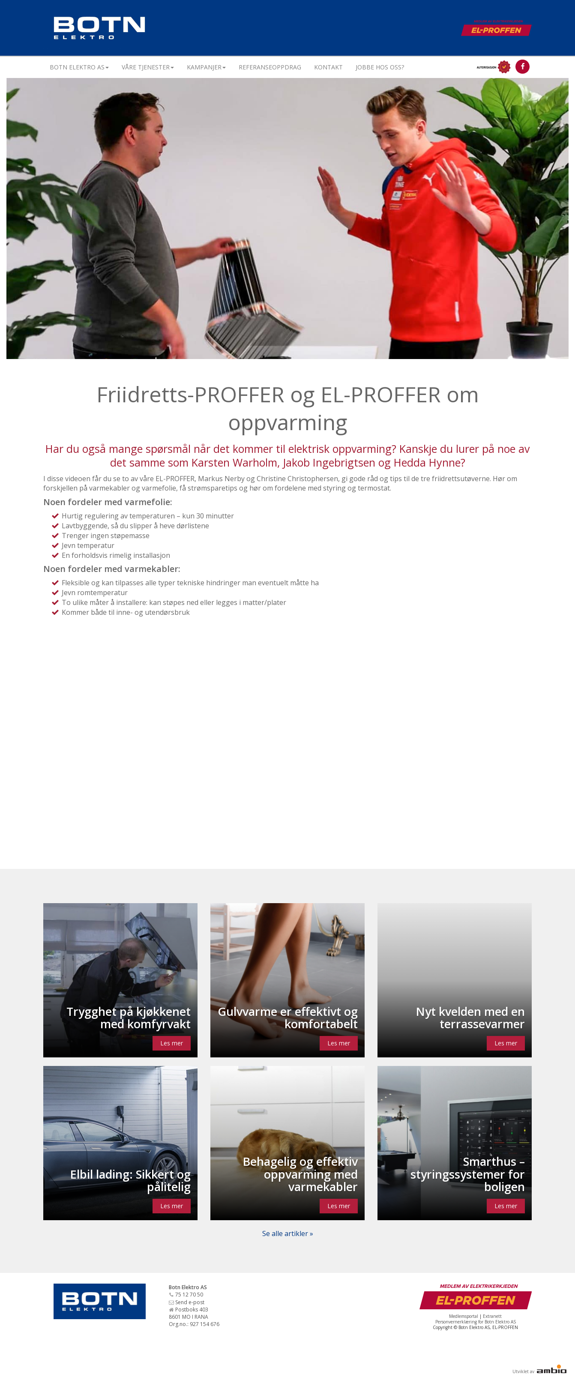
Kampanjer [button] (206, 67)
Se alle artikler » (287, 1233)
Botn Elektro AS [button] (79, 67)
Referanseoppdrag (270, 67)
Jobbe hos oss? (380, 67)
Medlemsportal (463, 1316)
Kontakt (328, 67)
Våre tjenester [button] (148, 67)
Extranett (492, 1316)
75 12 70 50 (189, 1294)
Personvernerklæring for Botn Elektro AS (475, 1322)
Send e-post (189, 1302)
